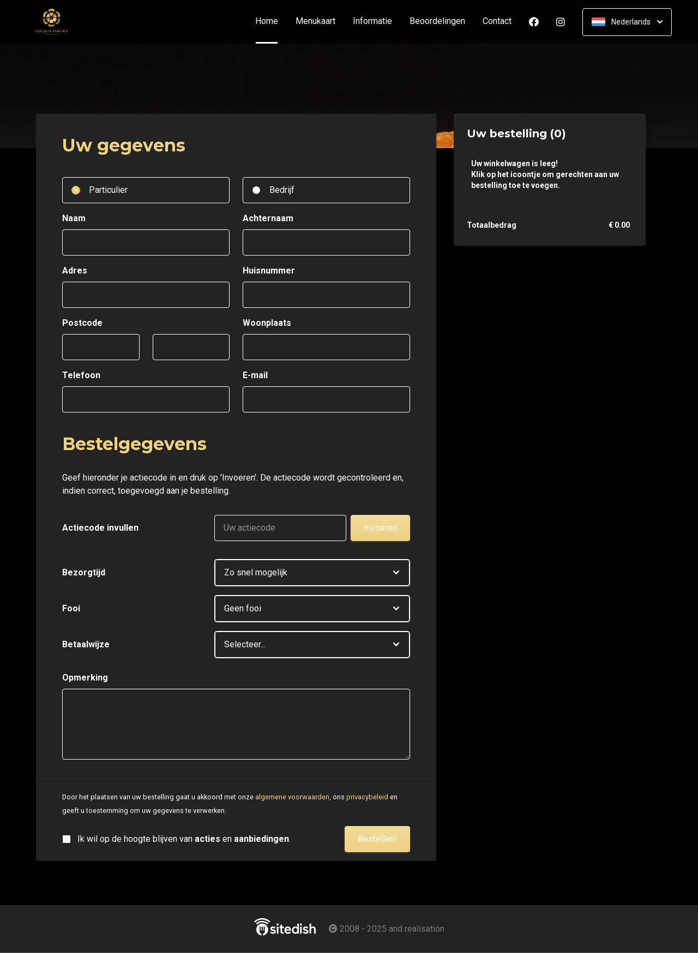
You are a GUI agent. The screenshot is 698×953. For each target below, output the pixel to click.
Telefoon (81, 375)
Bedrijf (281, 190)
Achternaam (268, 218)
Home (271, 21)
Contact (497, 21)
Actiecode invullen (100, 528)
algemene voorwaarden (292, 797)
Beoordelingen (437, 21)
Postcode (82, 323)
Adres (74, 270)
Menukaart (315, 21)
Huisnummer (269, 270)
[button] (312, 573)
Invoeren (380, 528)
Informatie (372, 21)
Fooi (71, 608)
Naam (74, 218)
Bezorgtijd (83, 572)
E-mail (255, 375)
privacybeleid (367, 797)
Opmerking (85, 677)
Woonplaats (267, 323)
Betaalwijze (86, 644)
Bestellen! (377, 839)
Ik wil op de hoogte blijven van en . (184, 839)
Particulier (108, 190)
